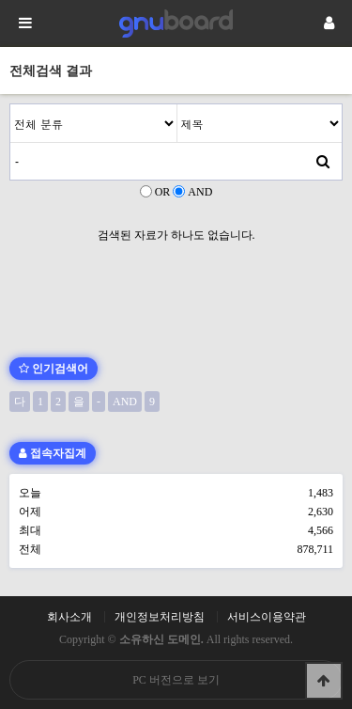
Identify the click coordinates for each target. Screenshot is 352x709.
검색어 (10, 104)
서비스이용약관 (266, 616)
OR (163, 191)
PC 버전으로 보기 (176, 679)
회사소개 (69, 616)
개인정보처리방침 (160, 616)
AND (200, 191)
